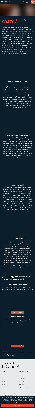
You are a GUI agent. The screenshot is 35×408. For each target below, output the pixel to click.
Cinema (4, 371)
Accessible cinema (24, 371)
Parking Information (24, 388)
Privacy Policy (7, 400)
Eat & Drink (5, 375)
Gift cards (21, 375)
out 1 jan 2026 (17, 346)
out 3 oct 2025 (17, 312)
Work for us (22, 384)
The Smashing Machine (26, 31)
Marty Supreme (18, 33)
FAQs (3, 381)
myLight (4, 378)
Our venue (21, 381)
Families (4, 384)
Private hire (22, 378)
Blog (3, 388)
